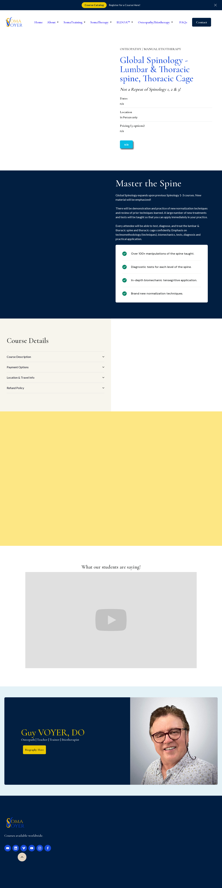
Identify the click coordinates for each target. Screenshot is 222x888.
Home (38, 22)
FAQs (183, 22)
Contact (201, 22)
